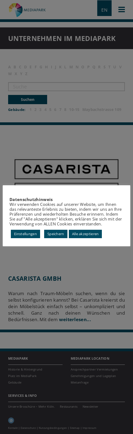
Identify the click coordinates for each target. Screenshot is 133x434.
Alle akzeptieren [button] (85, 233)
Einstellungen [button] (25, 233)
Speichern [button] (55, 233)
